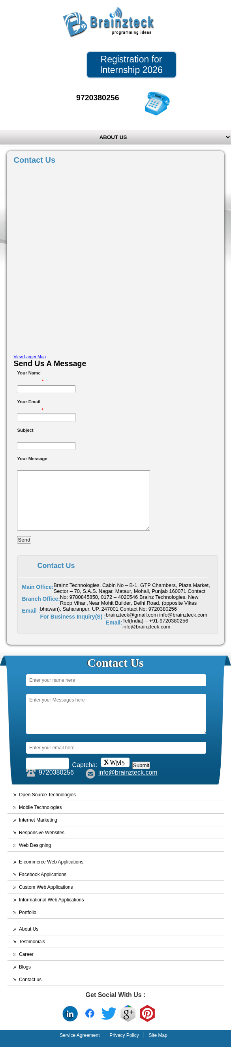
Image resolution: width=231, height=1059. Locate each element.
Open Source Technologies (47, 806)
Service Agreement (80, 1047)
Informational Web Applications (51, 911)
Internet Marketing (38, 832)
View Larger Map (29, 356)
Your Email (30, 402)
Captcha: (85, 776)
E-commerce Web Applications (51, 874)
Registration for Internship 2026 (131, 64)
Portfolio (27, 924)
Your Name (30, 374)
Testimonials (32, 953)
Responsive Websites (41, 844)
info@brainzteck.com (128, 784)
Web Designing (35, 857)
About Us (28, 941)
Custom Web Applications (46, 899)
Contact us (30, 991)
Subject (25, 430)
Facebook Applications (42, 886)
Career (26, 966)
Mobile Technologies (40, 819)
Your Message (32, 458)
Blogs (25, 979)
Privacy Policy (124, 1047)
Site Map (157, 1047)
